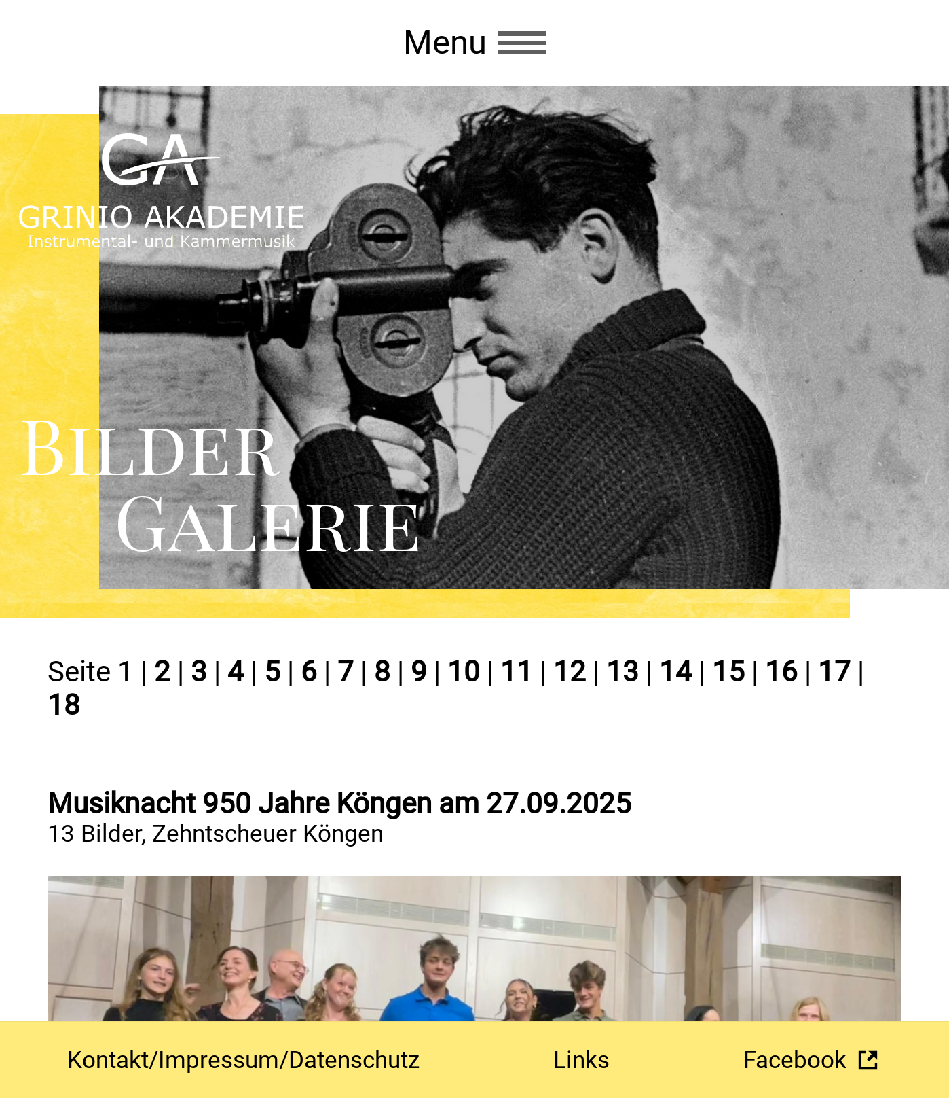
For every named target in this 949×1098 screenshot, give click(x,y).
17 (834, 671)
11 (516, 671)
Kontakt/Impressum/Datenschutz (243, 1060)
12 (569, 671)
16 (781, 671)
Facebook (794, 1060)
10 (463, 671)
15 (728, 671)
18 (64, 705)
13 (622, 671)
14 (675, 671)
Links (581, 1060)
